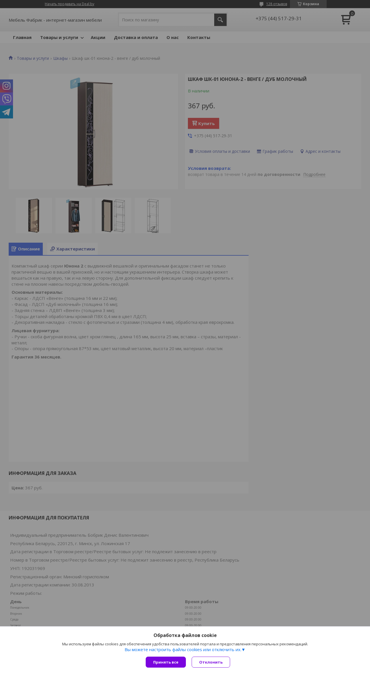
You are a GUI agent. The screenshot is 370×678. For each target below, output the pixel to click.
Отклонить (211, 662)
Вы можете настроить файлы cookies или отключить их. (183, 649)
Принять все (165, 662)
